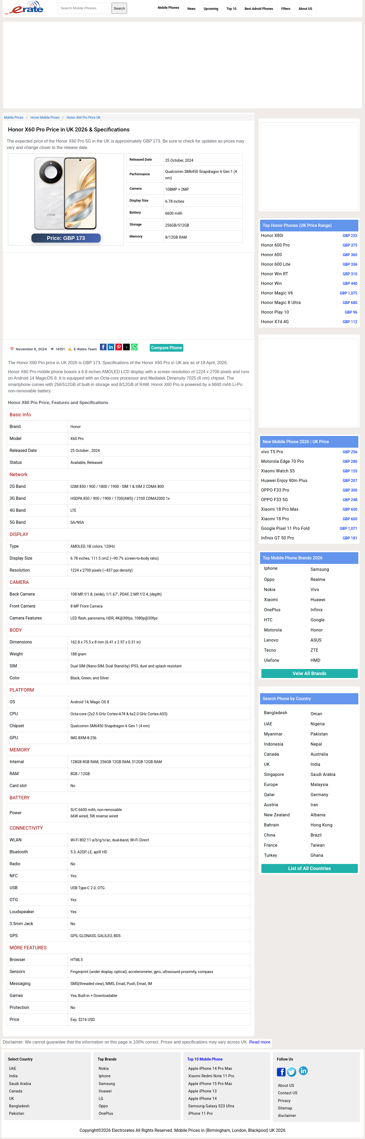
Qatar (269, 794)
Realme (318, 579)
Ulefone (271, 660)
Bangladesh (275, 712)
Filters (285, 9)
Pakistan (319, 734)
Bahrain (271, 825)
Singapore (274, 774)
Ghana (317, 855)
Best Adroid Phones (259, 9)
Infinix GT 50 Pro (277, 538)
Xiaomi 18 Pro (275, 518)
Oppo (269, 579)
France (270, 845)
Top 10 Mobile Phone (205, 1059)
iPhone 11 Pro (200, 1113)
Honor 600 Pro (275, 245)
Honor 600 (271, 254)
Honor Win (271, 283)
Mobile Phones (168, 8)
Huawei (318, 599)
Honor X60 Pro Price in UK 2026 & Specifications (68, 129)
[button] (103, 347)
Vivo (315, 589)
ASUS (316, 640)
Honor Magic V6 (277, 293)
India (316, 764)
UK (267, 764)
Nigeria (318, 723)
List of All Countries (309, 868)
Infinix (317, 609)
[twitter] (291, 1075)
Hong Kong (321, 825)
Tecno (270, 650)
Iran (314, 804)
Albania (318, 814)
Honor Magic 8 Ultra (281, 302)
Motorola (273, 630)
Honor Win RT (274, 273)
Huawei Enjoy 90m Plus (284, 480)
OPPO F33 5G (274, 499)
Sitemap (285, 1108)
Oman (316, 713)
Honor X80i (272, 235)
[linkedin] (303, 1075)
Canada (271, 754)
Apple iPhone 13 (202, 1091)
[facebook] (281, 1075)
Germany (319, 794)
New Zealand (277, 814)
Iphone (271, 568)
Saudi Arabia (323, 774)
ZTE (314, 650)
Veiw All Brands (310, 673)
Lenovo (271, 640)
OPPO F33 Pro (275, 490)
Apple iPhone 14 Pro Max (210, 1068)
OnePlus (272, 609)
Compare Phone (166, 347)
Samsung (320, 569)
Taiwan (318, 845)
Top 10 (231, 9)
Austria (271, 804)
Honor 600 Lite (275, 264)
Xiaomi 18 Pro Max (280, 509)
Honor (317, 630)
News (192, 9)
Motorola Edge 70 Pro (282, 461)
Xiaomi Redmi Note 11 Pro (211, 1076)
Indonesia (273, 744)
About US (305, 9)
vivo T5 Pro (272, 451)
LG (101, 1098)
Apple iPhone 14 (202, 1098)
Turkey (270, 855)
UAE (268, 723)
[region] (182, 64)
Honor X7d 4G (275, 321)
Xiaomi (271, 599)
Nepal (316, 744)
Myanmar (273, 734)
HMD (316, 660)
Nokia (269, 589)
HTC (268, 619)
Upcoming (211, 9)
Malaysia (319, 784)
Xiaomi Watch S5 (278, 470)
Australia (319, 754)
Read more (259, 1042)
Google (318, 619)
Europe (271, 784)
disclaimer (287, 1115)
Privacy (284, 1101)
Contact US (287, 1093)
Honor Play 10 (275, 312)
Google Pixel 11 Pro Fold (285, 528)
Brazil (316, 835)
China (269, 835)
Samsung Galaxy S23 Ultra (211, 1106)
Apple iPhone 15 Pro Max (210, 1084)
